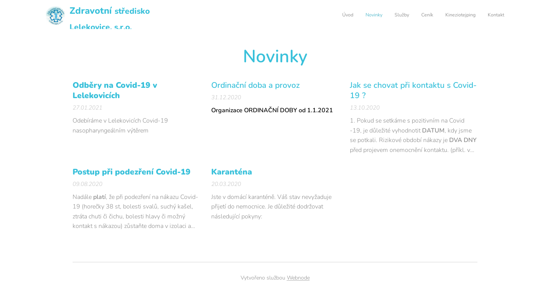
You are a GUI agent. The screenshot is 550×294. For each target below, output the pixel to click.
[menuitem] (445, 15)
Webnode (298, 277)
